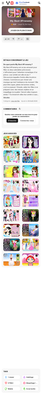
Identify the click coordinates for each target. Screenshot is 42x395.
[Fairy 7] (30, 230)
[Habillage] (30, 377)
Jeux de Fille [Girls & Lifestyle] (15, 101)
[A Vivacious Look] (30, 171)
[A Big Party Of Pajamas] (11, 156)
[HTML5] (11, 383)
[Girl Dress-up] (11, 230)
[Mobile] (11, 389)
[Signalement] (20, 39)
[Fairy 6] (11, 245)
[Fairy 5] (30, 215)
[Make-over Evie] (11, 200)
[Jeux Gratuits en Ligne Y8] (10, 3)
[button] (6, 97)
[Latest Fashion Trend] (30, 156)
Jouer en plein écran (21, 30)
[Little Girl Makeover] (30, 259)
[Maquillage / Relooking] (30, 383)
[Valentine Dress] (30, 186)
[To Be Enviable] (11, 171)
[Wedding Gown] (11, 259)
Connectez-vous (27, 121)
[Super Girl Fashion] (11, 142)
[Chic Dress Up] (11, 215)
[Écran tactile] (30, 389)
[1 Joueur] (11, 377)
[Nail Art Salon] (11, 186)
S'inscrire (12, 121)
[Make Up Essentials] (30, 142)
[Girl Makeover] (30, 200)
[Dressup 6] (30, 245)
